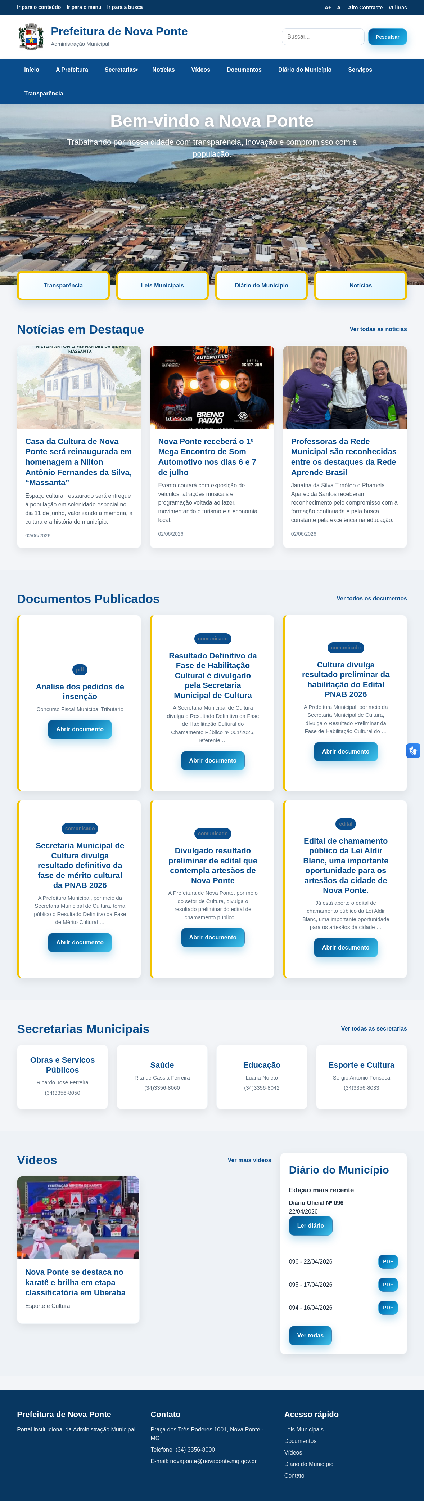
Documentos (244, 70)
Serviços (360, 70)
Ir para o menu (84, 7)
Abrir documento (80, 729)
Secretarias (120, 70)
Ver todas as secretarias (374, 1029)
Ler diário (310, 1226)
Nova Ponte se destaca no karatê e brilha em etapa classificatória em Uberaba (75, 1282)
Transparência (43, 93)
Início (31, 70)
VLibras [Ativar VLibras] (398, 7)
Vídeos (200, 70)
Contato (294, 1476)
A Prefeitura (72, 70)
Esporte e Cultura (361, 1064)
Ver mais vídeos (249, 1160)
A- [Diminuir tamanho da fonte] (339, 7)
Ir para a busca (125, 7)
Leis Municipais (162, 285)
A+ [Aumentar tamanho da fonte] (328, 7)
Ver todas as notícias (378, 329)
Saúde (162, 1064)
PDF (388, 1261)
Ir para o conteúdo (39, 7)
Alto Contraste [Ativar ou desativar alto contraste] (365, 7)
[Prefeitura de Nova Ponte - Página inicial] (31, 37)
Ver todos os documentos (372, 598)
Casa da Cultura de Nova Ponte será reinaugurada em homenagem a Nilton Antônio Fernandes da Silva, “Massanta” (78, 462)
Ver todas (310, 1335)
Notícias (163, 70)
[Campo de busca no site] (323, 36)
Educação (262, 1064)
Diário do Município (304, 70)
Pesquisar (388, 37)
